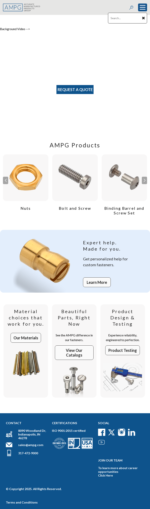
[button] (144, 180)
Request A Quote (75, 89)
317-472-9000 (28, 453)
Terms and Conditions (22, 502)
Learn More (97, 282)
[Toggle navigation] (142, 7)
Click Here (105, 475)
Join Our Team (110, 460)
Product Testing (122, 350)
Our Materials (25, 337)
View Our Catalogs (74, 352)
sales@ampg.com (30, 445)
